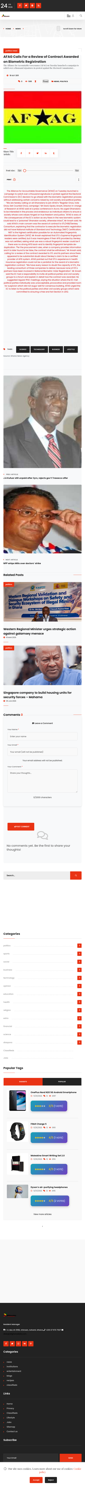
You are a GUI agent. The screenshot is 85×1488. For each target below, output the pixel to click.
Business (56, 349)
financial (7, 1026)
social (6, 961)
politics (64, 81)
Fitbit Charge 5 (38, 1124)
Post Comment (21, 827)
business (7, 969)
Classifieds (8, 1050)
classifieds (12, 1385)
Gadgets (23, 1081)
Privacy (10, 1408)
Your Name (13, 729)
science (7, 1034)
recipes (10, 1380)
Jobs (5, 1058)
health (6, 1002)
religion (7, 1010)
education (8, 994)
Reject (51, 1480)
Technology (39, 349)
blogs (9, 1375)
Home (8, 28)
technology (9, 977)
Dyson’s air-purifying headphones (49, 1187)
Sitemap (11, 1426)
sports (6, 953)
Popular (62, 1081)
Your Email (13, 745)
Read (45, 81)
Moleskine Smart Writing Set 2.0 (48, 1155)
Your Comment (15, 766)
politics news (11, 50)
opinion (7, 986)
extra (5, 1018)
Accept (36, 1480)
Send (70, 1458)
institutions (12, 1366)
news (18, 28)
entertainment (14, 1371)
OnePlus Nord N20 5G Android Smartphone (54, 1092)
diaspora (7, 1042)
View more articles (42, 1214)
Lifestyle (71, 349)
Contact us (12, 1431)
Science (22, 349)
